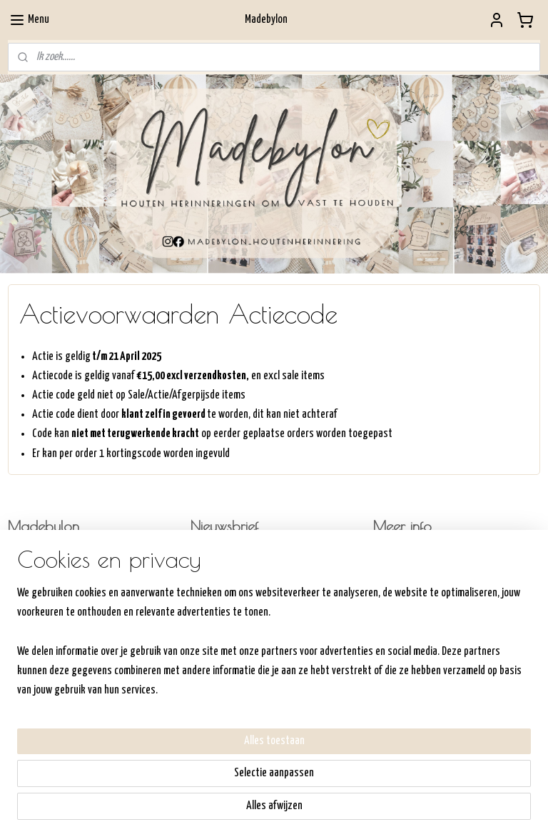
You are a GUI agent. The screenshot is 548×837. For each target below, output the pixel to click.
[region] (179, 750)
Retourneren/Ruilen (409, 596)
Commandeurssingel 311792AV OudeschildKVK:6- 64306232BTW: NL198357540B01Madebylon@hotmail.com (55, 595)
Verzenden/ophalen (409, 577)
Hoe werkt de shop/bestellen (430, 558)
